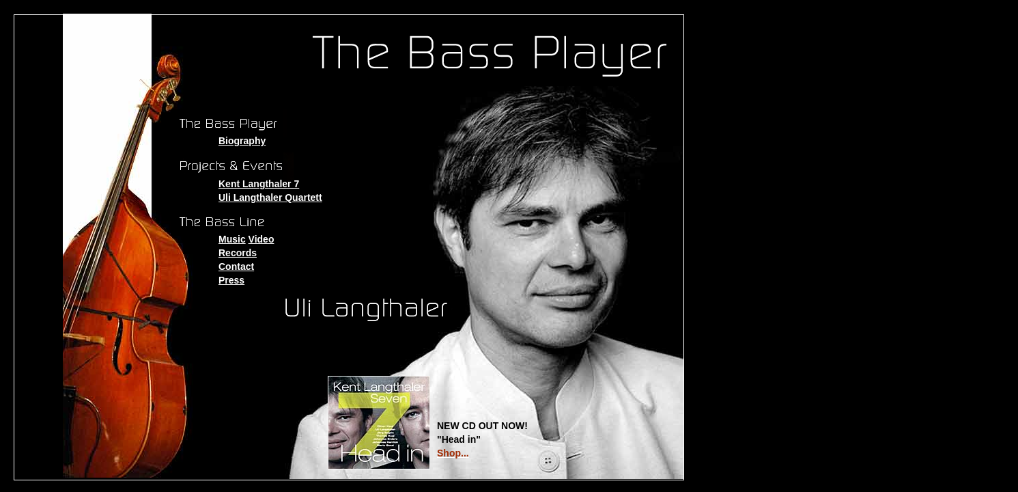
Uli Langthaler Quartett (270, 197)
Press (231, 280)
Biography (242, 140)
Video (261, 239)
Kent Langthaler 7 (258, 183)
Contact (236, 266)
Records (237, 252)
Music (232, 239)
